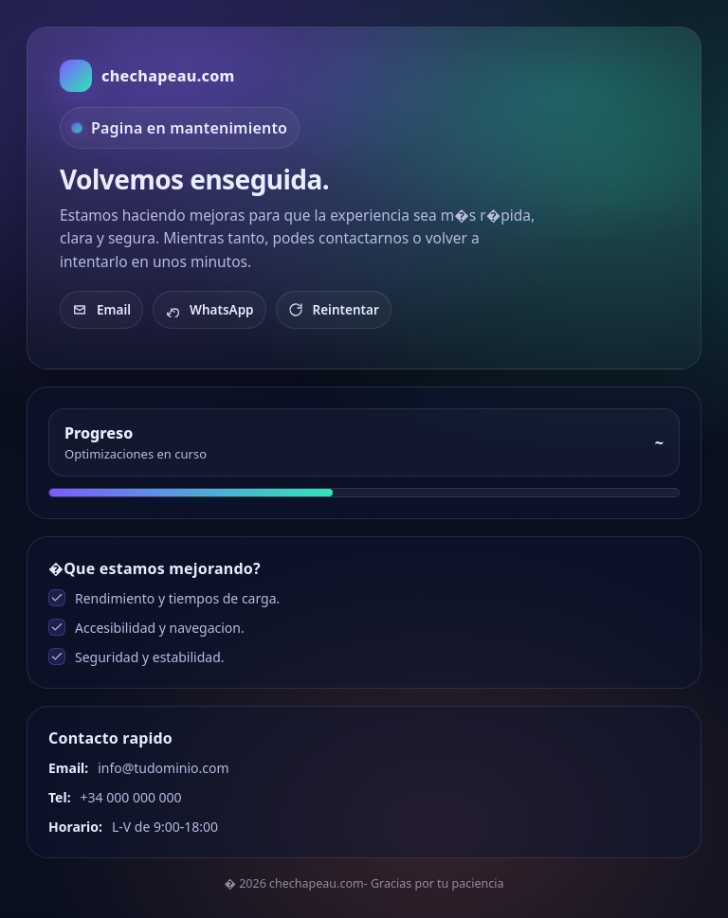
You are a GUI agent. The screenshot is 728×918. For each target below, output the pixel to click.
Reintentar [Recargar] (333, 309)
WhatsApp (209, 309)
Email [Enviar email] (101, 309)
